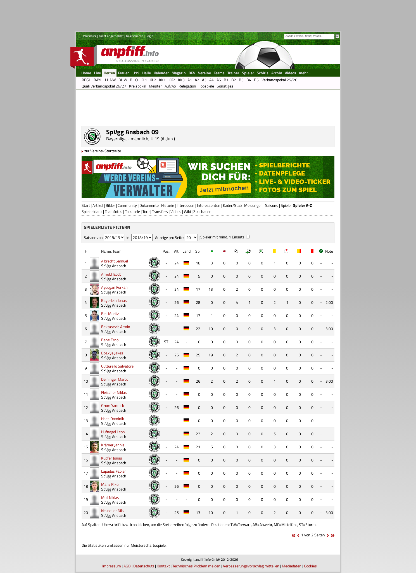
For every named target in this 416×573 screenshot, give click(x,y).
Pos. (166, 251)
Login (149, 36)
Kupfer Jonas (111, 458)
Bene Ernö (109, 340)
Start (86, 205)
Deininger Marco (114, 379)
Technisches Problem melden (196, 566)
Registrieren (134, 36)
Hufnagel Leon (113, 432)
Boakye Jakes (112, 353)
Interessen (185, 205)
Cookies (310, 566)
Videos (175, 211)
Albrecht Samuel (114, 261)
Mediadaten (291, 566)
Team (117, 251)
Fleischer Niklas (114, 392)
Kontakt (163, 566)
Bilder (110, 205)
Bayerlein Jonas (114, 300)
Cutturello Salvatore (117, 366)
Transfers (160, 211)
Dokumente (149, 205)
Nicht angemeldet (111, 36)
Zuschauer (202, 211)
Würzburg (89, 36)
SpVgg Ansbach (113, 266)
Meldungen (253, 205)
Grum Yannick (112, 405)
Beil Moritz (110, 313)
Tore (145, 211)
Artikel (97, 205)
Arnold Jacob (111, 274)
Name (106, 251)
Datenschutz (143, 566)
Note (329, 251)
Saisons (271, 205)
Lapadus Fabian (114, 471)
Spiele (286, 205)
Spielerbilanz (92, 211)
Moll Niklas (110, 497)
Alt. (176, 251)
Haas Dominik (112, 419)
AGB (127, 566)
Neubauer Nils (112, 510)
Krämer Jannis (113, 445)
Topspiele (132, 211)
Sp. (197, 251)
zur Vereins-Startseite (102, 151)
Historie (167, 205)
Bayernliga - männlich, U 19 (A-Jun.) (140, 138)
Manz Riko (109, 484)
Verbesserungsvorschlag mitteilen (251, 566)
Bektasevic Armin (115, 327)
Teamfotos (113, 211)
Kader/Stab (232, 205)
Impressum (111, 566)
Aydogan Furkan (114, 287)
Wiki (187, 211)
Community (127, 205)
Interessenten (208, 205)
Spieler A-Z (302, 205)
